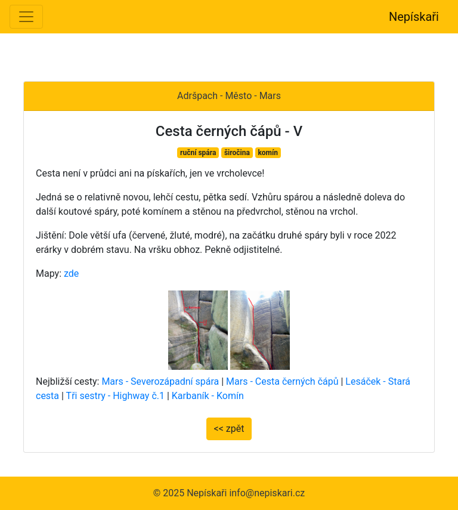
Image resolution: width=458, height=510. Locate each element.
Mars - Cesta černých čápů (282, 381)
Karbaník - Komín (208, 395)
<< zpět (229, 428)
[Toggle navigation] (26, 17)
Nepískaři (414, 17)
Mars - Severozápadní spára (160, 381)
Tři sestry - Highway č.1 (115, 395)
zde (71, 273)
